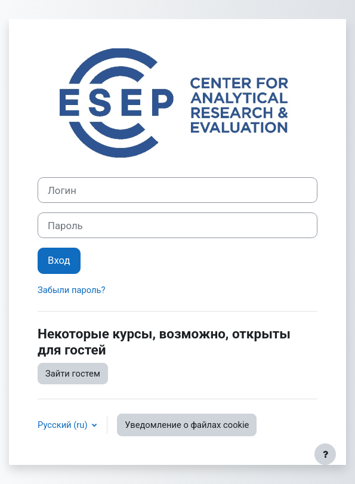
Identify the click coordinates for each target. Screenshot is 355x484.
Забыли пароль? (71, 290)
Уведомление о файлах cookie (187, 425)
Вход (59, 260)
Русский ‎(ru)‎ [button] (63, 425)
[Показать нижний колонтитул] (325, 454)
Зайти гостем (72, 373)
